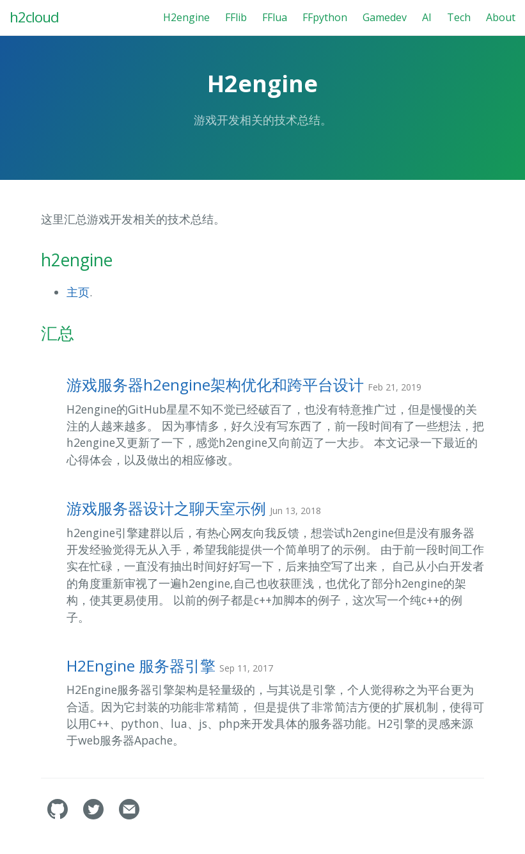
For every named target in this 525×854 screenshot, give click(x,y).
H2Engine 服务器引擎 (170, 665)
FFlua (274, 17)
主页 (78, 292)
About (500, 17)
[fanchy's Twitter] (94, 816)
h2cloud (34, 17)
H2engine (186, 17)
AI (427, 17)
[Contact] (129, 816)
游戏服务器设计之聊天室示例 (194, 508)
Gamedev (385, 17)
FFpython (324, 17)
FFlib (236, 17)
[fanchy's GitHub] (58, 816)
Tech (459, 17)
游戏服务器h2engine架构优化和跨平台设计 (244, 384)
